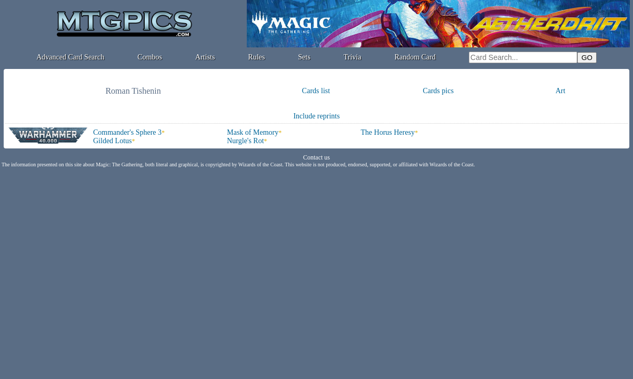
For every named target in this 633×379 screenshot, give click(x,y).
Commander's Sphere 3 (127, 132)
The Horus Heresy (388, 132)
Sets (304, 57)
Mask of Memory (252, 132)
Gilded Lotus (112, 141)
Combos (149, 57)
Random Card (415, 57)
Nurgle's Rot (245, 141)
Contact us (316, 157)
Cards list (316, 91)
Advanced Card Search (70, 57)
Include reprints (316, 116)
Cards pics (438, 91)
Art (561, 91)
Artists (205, 57)
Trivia (352, 57)
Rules (256, 57)
